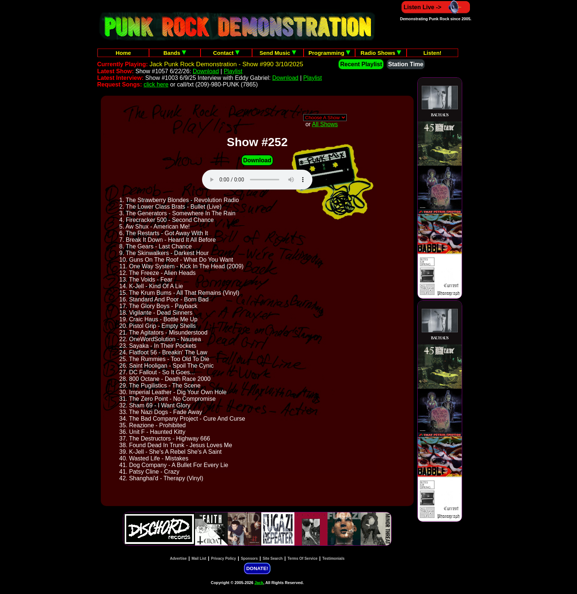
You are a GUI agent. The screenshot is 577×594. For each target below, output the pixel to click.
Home (123, 53)
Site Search (273, 558)
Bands (174, 53)
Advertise (178, 558)
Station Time (406, 64)
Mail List (198, 558)
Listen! (432, 53)
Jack (259, 582)
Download (206, 71)
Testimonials (333, 558)
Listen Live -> (436, 7)
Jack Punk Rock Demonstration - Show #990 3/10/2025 (226, 64)
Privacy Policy (223, 558)
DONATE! (257, 568)
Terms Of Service (302, 558)
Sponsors (249, 558)
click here (156, 84)
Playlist (233, 71)
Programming (329, 53)
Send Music (277, 53)
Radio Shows (381, 53)
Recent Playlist (361, 64)
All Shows (325, 124)
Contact (226, 53)
